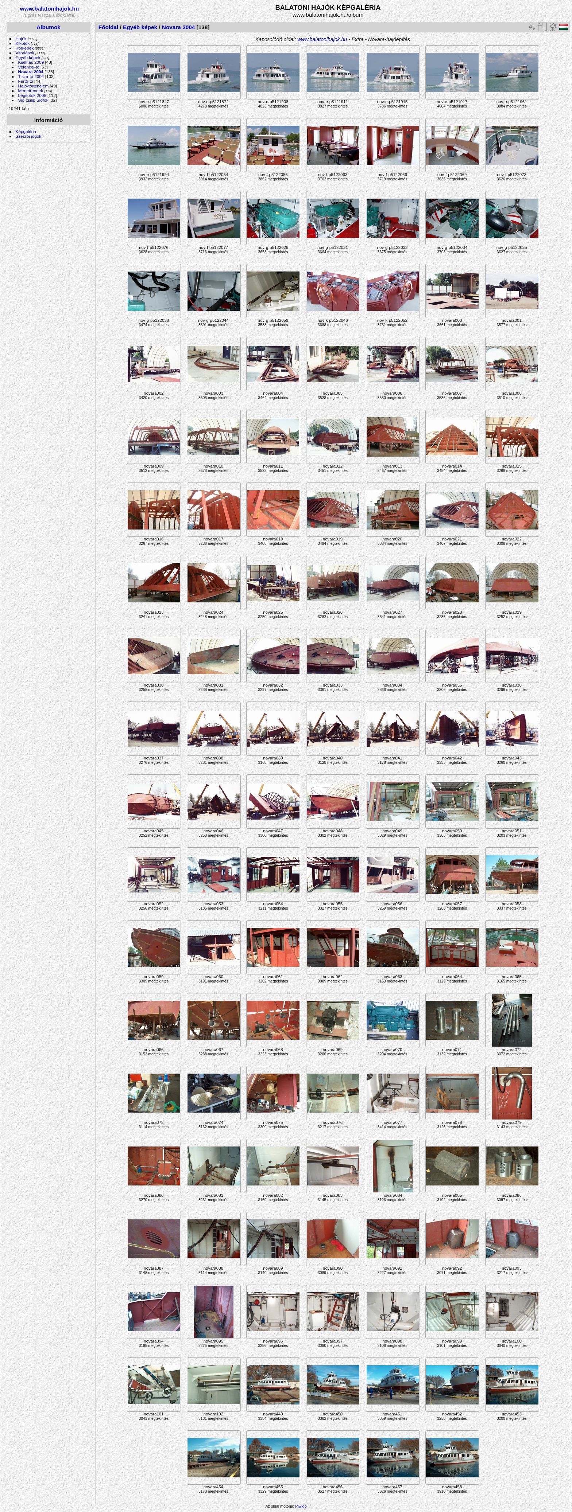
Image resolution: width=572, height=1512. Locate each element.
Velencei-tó (28, 67)
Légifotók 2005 (32, 95)
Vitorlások (25, 52)
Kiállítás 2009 (31, 62)
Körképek (25, 48)
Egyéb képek (28, 57)
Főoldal (108, 27)
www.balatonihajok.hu (49, 8)
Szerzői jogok (29, 136)
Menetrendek (30, 90)
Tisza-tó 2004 (31, 76)
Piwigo (300, 1506)
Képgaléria (26, 131)
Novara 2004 (30, 71)
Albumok (48, 27)
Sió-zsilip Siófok (33, 100)
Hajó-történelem (33, 85)
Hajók (22, 38)
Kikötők (23, 43)
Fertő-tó (25, 81)
